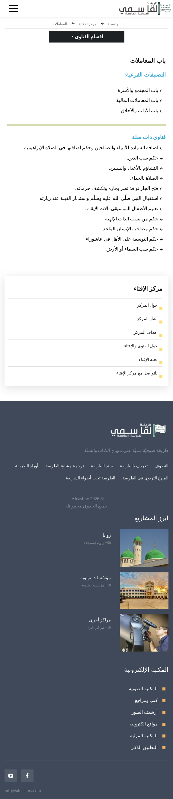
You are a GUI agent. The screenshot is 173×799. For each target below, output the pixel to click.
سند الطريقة (102, 466)
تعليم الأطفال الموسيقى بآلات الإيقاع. (121, 208)
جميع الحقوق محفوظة (87, 506)
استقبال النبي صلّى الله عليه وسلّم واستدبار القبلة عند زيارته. (98, 198)
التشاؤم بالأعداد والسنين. (133, 168)
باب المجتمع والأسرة (138, 90)
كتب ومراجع (146, 700)
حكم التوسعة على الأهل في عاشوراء (122, 239)
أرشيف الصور (145, 712)
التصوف (161, 466)
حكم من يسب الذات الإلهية (131, 218)
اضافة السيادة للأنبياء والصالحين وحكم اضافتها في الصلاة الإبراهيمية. (90, 147)
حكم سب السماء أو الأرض (132, 248)
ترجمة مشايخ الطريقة (65, 466)
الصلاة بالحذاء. (144, 178)
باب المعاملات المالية (137, 100)
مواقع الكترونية (144, 724)
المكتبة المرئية (144, 735)
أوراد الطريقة (27, 466)
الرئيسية (114, 24)
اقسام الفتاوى (88, 36)
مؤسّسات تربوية (95, 577)
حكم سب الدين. (142, 157)
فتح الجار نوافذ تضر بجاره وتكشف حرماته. (116, 188)
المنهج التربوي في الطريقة (146, 478)
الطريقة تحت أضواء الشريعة (91, 478)
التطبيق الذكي (144, 747)
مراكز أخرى (100, 619)
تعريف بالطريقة (134, 466)
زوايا (107, 535)
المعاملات (60, 24)
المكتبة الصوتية (143, 688)
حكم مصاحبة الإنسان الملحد (130, 228)
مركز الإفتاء (87, 24)
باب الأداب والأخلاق (139, 110)
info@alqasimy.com (23, 790)
